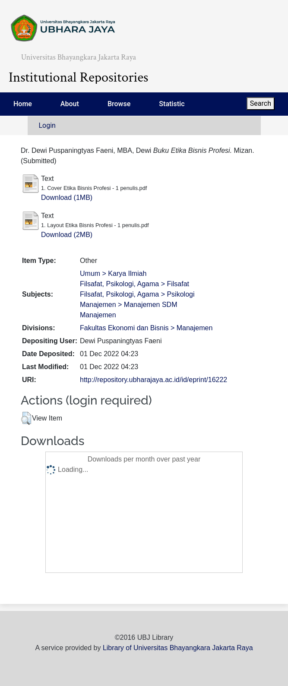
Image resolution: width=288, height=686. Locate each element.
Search (260, 103)
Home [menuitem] (22, 104)
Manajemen (98, 315)
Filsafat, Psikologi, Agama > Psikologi (137, 294)
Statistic (171, 104)
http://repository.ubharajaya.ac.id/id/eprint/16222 (153, 379)
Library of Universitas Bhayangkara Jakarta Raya (178, 647)
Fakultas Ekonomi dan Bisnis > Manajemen (146, 328)
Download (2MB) (66, 234)
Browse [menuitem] (119, 104)
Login (47, 125)
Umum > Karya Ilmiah (113, 273)
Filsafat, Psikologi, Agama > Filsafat (134, 284)
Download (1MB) (66, 197)
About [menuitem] (69, 104)
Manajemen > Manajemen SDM (128, 304)
